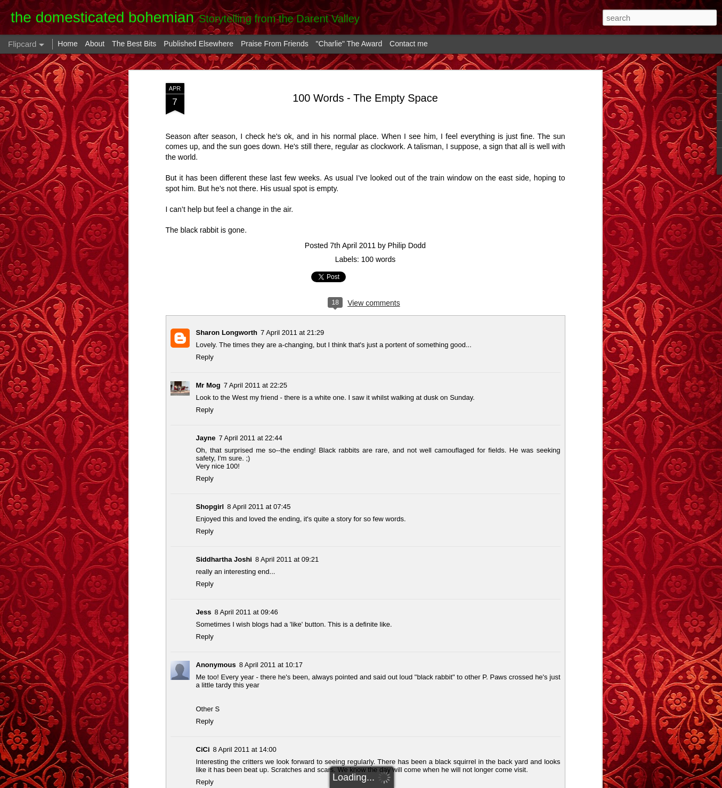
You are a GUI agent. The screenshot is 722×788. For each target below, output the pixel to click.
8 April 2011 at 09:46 (246, 612)
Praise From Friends (275, 43)
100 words (378, 259)
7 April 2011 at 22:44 (250, 438)
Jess (204, 612)
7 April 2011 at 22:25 (255, 385)
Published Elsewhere (198, 43)
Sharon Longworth (227, 332)
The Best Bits (134, 43)
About (95, 43)
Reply (205, 357)
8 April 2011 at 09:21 (287, 559)
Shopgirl (210, 507)
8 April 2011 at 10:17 (271, 665)
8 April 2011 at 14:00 (245, 749)
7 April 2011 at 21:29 (292, 332)
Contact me (409, 43)
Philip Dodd (407, 245)
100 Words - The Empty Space (365, 98)
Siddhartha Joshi (224, 559)
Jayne (206, 438)
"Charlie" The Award (349, 43)
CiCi (203, 749)
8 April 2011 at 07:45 (258, 507)
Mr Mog (208, 385)
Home (67, 43)
